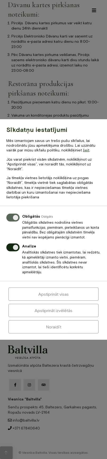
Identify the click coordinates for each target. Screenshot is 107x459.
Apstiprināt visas (53, 294)
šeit (86, 150)
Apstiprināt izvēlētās (53, 310)
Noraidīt (53, 326)
